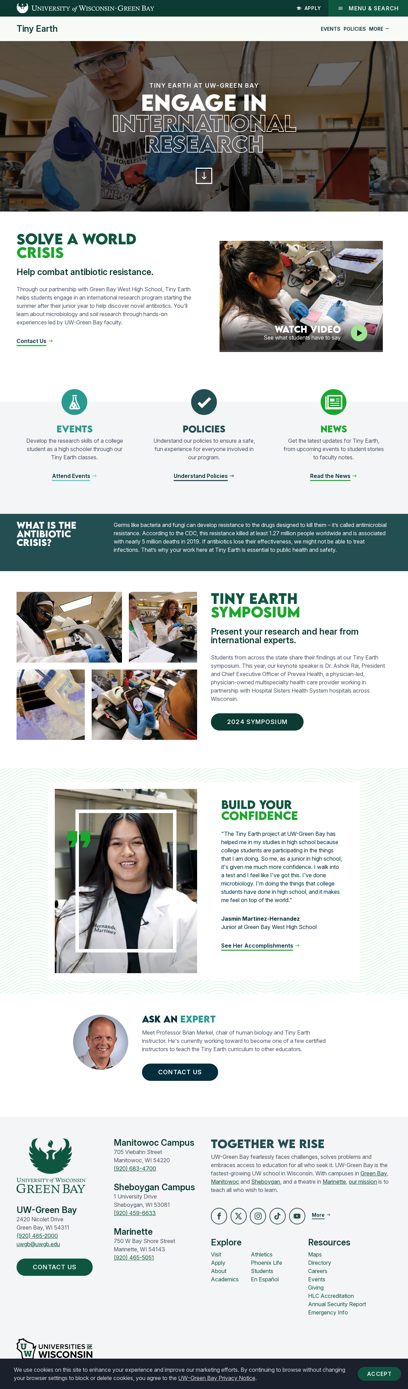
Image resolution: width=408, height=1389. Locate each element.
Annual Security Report (337, 1306)
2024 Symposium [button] (259, 722)
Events (330, 29)
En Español (265, 1281)
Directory (319, 1264)
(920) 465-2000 (37, 1237)
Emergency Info (328, 1314)
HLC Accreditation (331, 1297)
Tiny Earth (37, 29)
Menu (368, 8)
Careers (317, 1273)
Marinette (334, 1183)
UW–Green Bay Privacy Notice (216, 1378)
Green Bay (373, 1175)
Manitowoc (225, 1183)
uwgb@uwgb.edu (38, 1246)
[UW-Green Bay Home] (77, 8)
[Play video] (359, 333)
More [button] (379, 29)
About (218, 1273)
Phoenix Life (266, 1264)
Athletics (262, 1256)
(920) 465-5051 (134, 1259)
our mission (363, 1183)
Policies (355, 29)
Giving (316, 1289)
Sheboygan (265, 1183)
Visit (216, 1256)
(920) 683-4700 (135, 1170)
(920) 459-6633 (135, 1215)
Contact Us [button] (182, 1073)
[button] (203, 176)
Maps (315, 1256)
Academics (225, 1281)
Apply (309, 8)
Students (262, 1273)
